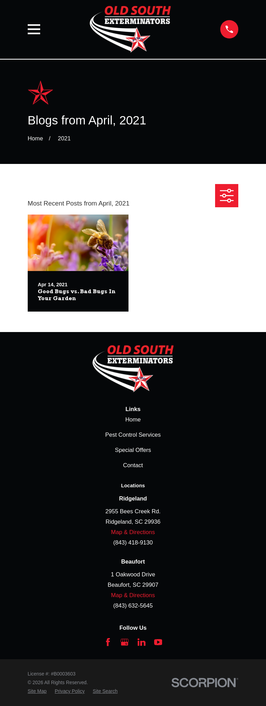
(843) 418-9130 (133, 542)
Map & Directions (133, 532)
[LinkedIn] (141, 642)
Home (133, 419)
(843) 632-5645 (133, 605)
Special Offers (133, 450)
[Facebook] (108, 642)
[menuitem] (37, 691)
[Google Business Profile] (124, 642)
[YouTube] (158, 642)
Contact (133, 465)
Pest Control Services (133, 435)
